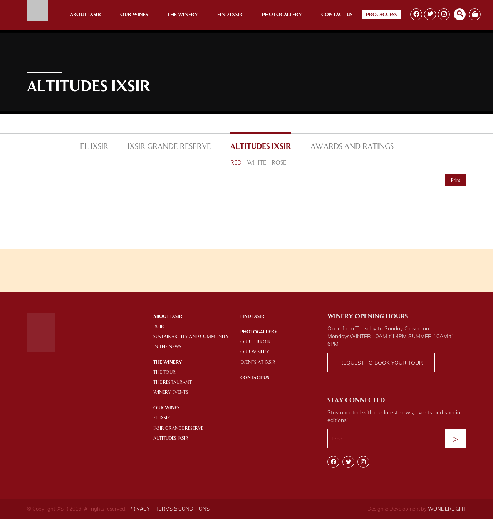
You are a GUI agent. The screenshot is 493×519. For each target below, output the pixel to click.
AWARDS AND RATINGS (352, 147)
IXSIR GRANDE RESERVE (169, 147)
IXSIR (158, 327)
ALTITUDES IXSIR (260, 147)
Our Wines (134, 14)
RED (235, 163)
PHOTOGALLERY (258, 332)
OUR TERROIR (255, 342)
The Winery (182, 14)
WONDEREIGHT (447, 509)
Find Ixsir (230, 14)
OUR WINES (166, 408)
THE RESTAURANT (172, 382)
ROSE (279, 163)
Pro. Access (381, 14)
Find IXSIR (252, 317)
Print (455, 180)
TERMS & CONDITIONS (183, 509)
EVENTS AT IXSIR (257, 362)
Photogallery (282, 14)
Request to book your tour (381, 362)
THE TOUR (164, 372)
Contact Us (336, 14)
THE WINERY (167, 362)
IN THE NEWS (167, 347)
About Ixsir (85, 14)
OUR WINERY (254, 352)
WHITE (256, 163)
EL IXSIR (94, 147)
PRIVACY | (141, 509)
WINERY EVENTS (170, 392)
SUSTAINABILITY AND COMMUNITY (191, 337)
